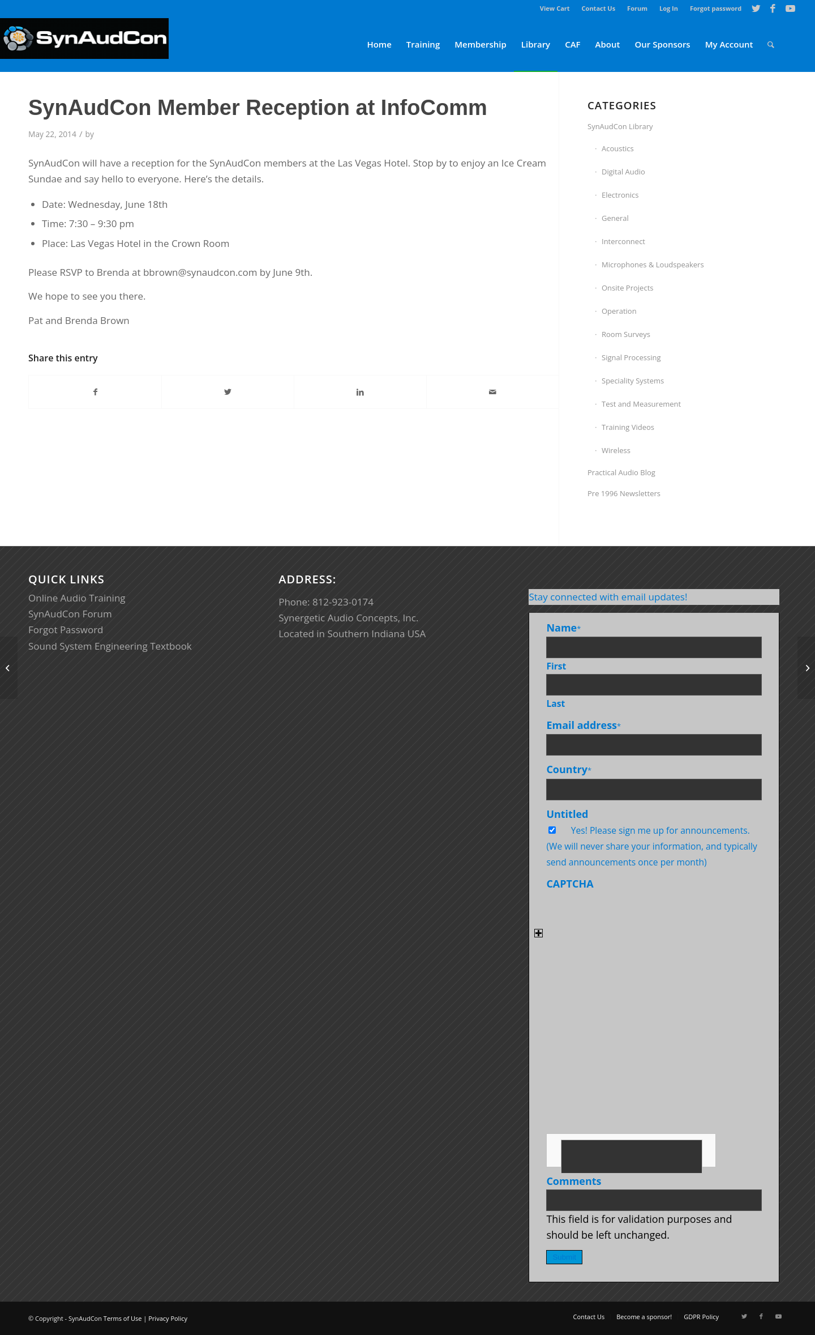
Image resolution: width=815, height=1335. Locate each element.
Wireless (616, 450)
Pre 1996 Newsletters (623, 493)
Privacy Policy (167, 1318)
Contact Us (599, 8)
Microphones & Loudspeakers (653, 264)
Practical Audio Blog (621, 472)
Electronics (620, 195)
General (615, 218)
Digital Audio (623, 172)
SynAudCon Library (620, 126)
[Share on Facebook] (95, 392)
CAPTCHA (569, 883)
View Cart (555, 8)
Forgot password (715, 8)
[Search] (771, 44)
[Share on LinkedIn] (360, 392)
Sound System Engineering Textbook (110, 645)
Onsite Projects (627, 288)
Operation (619, 311)
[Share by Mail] (493, 392)
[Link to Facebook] (773, 8)
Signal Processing (631, 357)
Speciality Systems (633, 381)
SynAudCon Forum (70, 613)
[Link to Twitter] (756, 8)
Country (568, 769)
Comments (573, 1181)
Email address (583, 725)
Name (563, 627)
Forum (637, 8)
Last (555, 703)
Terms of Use (123, 1318)
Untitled (567, 814)
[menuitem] (555, 8)
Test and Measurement (641, 404)
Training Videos (628, 427)
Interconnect (623, 241)
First (556, 666)
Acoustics (618, 148)
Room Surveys (626, 334)
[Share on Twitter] (228, 392)
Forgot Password (66, 629)
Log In (668, 8)
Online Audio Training (77, 597)
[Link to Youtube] (790, 8)
